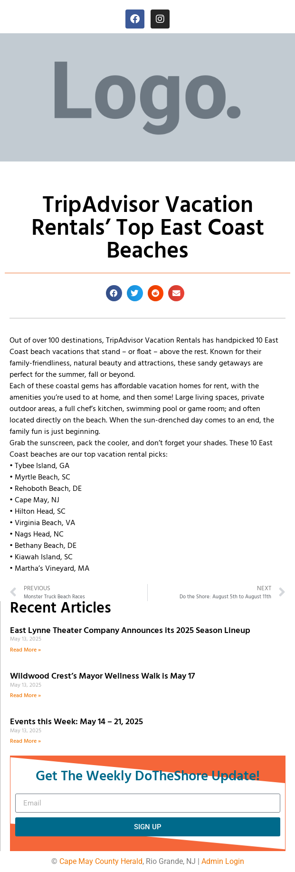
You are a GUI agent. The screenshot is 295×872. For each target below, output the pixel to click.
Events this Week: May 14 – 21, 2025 (76, 722)
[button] (114, 293)
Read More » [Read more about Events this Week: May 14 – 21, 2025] (25, 741)
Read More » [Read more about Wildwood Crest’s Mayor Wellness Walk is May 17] (25, 695)
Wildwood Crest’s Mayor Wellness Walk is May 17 (104, 676)
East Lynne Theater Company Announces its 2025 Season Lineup (131, 631)
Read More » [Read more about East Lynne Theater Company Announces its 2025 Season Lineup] (25, 650)
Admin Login (222, 861)
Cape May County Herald (101, 861)
